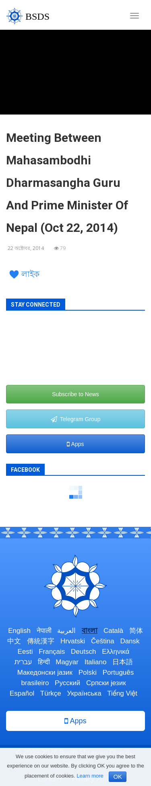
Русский (67, 683)
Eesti (25, 651)
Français (52, 651)
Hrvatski (72, 641)
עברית (23, 662)
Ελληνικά (115, 651)
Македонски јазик (44, 672)
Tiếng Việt (122, 693)
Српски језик (106, 683)
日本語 (122, 662)
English (19, 631)
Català (113, 631)
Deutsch (83, 651)
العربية (66, 631)
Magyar (67, 662)
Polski (88, 672)
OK (117, 776)
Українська (84, 693)
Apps (75, 444)
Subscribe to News (75, 394)
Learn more (90, 776)
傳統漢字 (40, 641)
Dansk (129, 641)
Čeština (102, 641)
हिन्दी (44, 662)
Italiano (96, 662)
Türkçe (50, 693)
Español (22, 693)
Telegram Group (76, 419)
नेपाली (44, 631)
